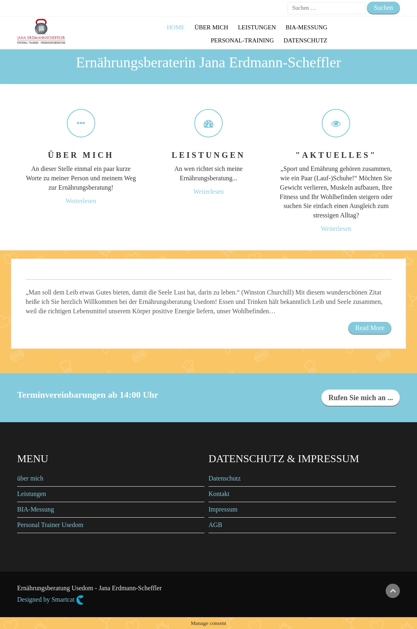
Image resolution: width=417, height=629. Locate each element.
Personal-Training (242, 40)
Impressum (222, 509)
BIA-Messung (306, 27)
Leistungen (257, 27)
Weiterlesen (81, 200)
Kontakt (219, 493)
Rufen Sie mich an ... (360, 398)
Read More (369, 327)
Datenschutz (305, 40)
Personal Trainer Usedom (50, 524)
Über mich (211, 27)
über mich (30, 478)
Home (176, 27)
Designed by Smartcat (50, 600)
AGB (215, 524)
